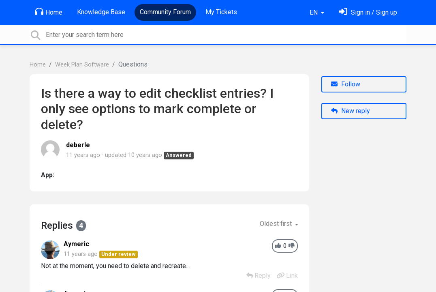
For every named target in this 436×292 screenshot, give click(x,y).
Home (48, 11)
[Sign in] (368, 12)
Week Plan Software (82, 64)
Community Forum (165, 12)
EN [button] (314, 12)
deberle (78, 145)
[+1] (278, 246)
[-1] (292, 246)
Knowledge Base (101, 12)
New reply (350, 111)
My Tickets (221, 12)
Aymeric (76, 244)
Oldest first (276, 224)
